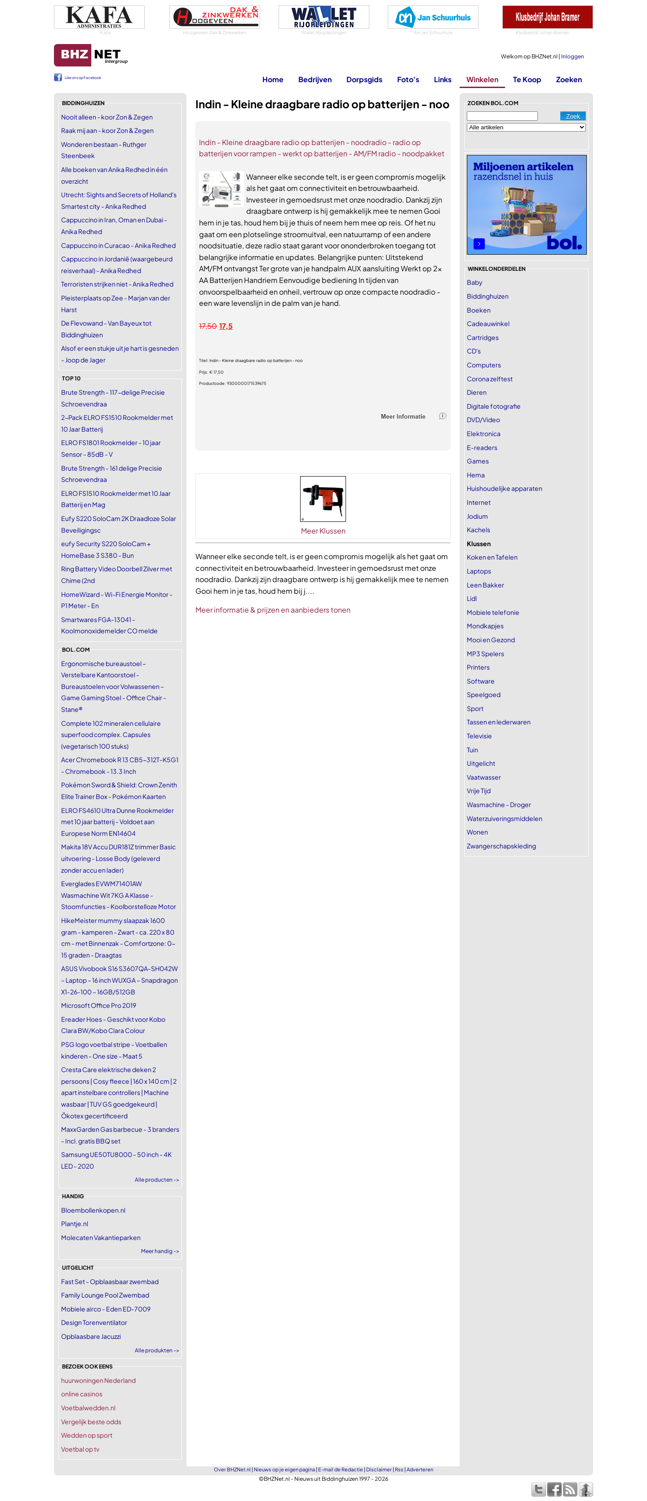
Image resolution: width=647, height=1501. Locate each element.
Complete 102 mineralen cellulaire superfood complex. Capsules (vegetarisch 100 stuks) (111, 734)
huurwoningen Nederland (98, 1380)
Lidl (472, 598)
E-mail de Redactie (340, 1469)
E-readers (482, 447)
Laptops (479, 571)
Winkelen (482, 79)
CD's (474, 351)
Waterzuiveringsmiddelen (504, 818)
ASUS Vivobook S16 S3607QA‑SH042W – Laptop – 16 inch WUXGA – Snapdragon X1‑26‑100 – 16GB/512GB (119, 979)
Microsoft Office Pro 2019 (98, 1005)
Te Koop (527, 79)
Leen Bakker (485, 585)
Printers (478, 667)
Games (478, 461)
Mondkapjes (485, 626)
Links (443, 79)
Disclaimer (379, 1469)
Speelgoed (484, 694)
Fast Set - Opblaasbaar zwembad (110, 1281)
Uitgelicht (481, 763)
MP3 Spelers (485, 653)
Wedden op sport (86, 1435)
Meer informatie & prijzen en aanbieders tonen (272, 609)
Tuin (472, 750)
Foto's (408, 79)
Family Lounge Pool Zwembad (105, 1295)
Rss (399, 1469)
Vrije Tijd (479, 790)
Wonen (477, 832)
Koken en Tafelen (492, 557)
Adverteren (420, 1469)
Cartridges (483, 337)
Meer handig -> (160, 1251)
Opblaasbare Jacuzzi (91, 1336)
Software (481, 681)
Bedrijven (315, 79)
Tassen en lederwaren (499, 722)
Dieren (477, 392)
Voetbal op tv (80, 1449)
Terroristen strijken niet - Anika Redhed (117, 284)
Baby (475, 282)
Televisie (479, 736)
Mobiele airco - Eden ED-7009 (106, 1309)
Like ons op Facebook (83, 77)
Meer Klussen (323, 530)
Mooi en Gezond (491, 640)
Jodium (477, 516)
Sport (475, 708)
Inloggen (572, 56)
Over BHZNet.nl (232, 1469)
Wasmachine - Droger (499, 804)
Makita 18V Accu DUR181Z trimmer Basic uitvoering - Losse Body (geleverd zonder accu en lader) (118, 858)
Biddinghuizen (488, 296)
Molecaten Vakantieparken (101, 1237)
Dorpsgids (364, 79)
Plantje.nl (74, 1223)
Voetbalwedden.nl (88, 1408)
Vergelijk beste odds (91, 1421)
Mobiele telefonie (493, 612)
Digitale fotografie (494, 406)
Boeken (479, 310)
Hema (476, 475)
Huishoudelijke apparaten (504, 488)
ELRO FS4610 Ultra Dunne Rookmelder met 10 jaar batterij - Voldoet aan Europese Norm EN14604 (117, 821)
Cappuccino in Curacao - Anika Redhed (118, 245)
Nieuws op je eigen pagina (284, 1469)
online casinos (81, 1394)
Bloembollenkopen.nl (93, 1210)
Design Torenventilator (94, 1322)
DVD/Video (483, 419)
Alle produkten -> (157, 1350)
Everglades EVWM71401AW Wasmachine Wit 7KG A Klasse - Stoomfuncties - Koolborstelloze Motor (118, 894)
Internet (479, 502)
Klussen (479, 543)
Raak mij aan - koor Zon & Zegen (107, 130)
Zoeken (569, 79)
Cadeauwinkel (488, 323)
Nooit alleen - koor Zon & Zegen (107, 117)
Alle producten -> (157, 1179)
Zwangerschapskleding (501, 846)
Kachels (478, 529)
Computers (484, 365)
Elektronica (484, 433)
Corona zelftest (490, 379)
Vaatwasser (484, 777)
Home (273, 79)
